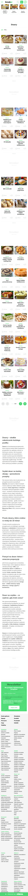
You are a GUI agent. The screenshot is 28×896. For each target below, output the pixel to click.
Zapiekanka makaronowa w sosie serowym (19, 859)
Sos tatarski (4, 809)
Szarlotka (3, 779)
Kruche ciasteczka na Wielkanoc (20, 326)
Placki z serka (4, 741)
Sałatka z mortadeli (19, 766)
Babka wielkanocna (6, 804)
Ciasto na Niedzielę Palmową (7, 349)
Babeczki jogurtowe (20, 189)
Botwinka (16, 818)
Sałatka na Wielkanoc (19, 764)
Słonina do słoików (18, 850)
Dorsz (15, 739)
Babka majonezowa (6, 836)
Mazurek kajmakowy (6, 835)
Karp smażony (17, 806)
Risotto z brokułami (19, 784)
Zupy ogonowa (4, 752)
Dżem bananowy (18, 847)
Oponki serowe (4, 822)
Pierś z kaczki (17, 731)
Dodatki (16, 718)
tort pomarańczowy (7, 281)
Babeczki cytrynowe (7, 211)
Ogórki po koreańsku (19, 848)
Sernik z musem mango (21, 348)
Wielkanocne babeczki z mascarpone (7, 121)
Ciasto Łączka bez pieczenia (7, 325)
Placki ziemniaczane (19, 736)
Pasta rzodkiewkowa (19, 825)
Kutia (15, 813)
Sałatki (16, 723)
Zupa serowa (4, 763)
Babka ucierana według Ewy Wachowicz (7, 393)
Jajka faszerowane (5, 797)
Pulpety (16, 732)
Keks (15, 814)
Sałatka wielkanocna (6, 811)
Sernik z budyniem (5, 775)
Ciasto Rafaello (5, 782)
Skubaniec (3, 791)
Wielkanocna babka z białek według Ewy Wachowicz (7, 260)
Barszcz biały (4, 759)
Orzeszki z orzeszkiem (20, 258)
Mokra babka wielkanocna (21, 281)
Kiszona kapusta (18, 833)
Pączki (2, 818)
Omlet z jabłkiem (5, 739)
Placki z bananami (5, 746)
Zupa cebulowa (5, 770)
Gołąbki (16, 775)
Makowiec (3, 784)
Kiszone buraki (17, 841)
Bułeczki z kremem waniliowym (20, 48)
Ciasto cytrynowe (5, 788)
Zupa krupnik (4, 756)
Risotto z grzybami (18, 782)
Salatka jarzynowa (18, 761)
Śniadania (17, 716)
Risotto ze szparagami (19, 786)
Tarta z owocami (5, 833)
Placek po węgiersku (6, 856)
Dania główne (5, 716)
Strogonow (3, 858)
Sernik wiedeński (18, 829)
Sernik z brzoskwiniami (19, 827)
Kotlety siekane (18, 738)
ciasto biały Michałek (20, 370)
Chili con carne (4, 861)
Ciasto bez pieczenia (6, 786)
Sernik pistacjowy (7, 47)
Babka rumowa (7, 302)
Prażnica (3, 748)
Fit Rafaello (7, 142)
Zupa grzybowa (18, 802)
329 (15, 403)
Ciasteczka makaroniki (7, 70)
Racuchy (3, 734)
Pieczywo (4, 720)
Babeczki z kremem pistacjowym (21, 304)
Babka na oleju (5, 781)
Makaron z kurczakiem (19, 734)
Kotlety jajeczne (18, 883)
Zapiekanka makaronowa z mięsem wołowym (20, 868)
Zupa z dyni (4, 754)
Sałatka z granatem (19, 768)
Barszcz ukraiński (5, 757)
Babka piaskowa (5, 807)
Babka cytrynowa (5, 806)
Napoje (3, 718)
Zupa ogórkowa (5, 766)
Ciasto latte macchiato (7, 370)
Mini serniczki (7, 189)
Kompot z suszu (18, 811)
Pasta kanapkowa (5, 736)
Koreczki (3, 827)
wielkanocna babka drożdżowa (21, 212)
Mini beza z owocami (20, 392)
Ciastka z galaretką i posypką (20, 70)
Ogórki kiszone (17, 836)
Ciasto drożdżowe (5, 777)
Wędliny (3, 725)
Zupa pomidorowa (5, 768)
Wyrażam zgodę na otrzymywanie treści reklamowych (12, 697)
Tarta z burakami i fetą (19, 884)
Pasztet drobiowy (5, 800)
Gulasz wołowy (5, 859)
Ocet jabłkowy (17, 835)
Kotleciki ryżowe (18, 791)
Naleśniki (3, 738)
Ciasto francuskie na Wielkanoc (20, 121)
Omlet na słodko (5, 732)
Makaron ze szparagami (20, 823)
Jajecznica (3, 731)
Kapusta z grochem (18, 804)
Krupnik (16, 777)
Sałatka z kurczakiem (19, 759)
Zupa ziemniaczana (6, 761)
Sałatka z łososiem (18, 757)
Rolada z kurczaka (18, 886)
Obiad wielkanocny (6, 799)
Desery (7, 45)
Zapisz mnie (14, 707)
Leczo (2, 854)
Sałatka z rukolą (18, 763)
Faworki (3, 820)
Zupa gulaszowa (5, 764)
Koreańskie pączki (5, 829)
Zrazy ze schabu (18, 745)
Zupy (2, 723)
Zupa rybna (17, 800)
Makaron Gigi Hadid (19, 872)
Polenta (16, 793)
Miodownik (4, 789)
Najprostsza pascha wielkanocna (21, 143)
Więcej (15, 703)
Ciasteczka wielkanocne (7, 802)
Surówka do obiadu (19, 752)
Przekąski (17, 720)
